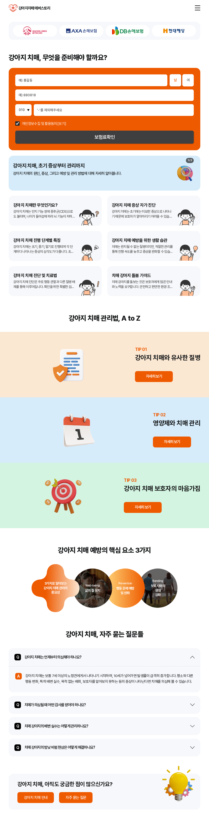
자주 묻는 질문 (76, 797)
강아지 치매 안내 (35, 797)
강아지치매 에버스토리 (13, 8)
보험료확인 (104, 137)
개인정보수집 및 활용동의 (39, 124)
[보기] (61, 124)
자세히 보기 (154, 376)
